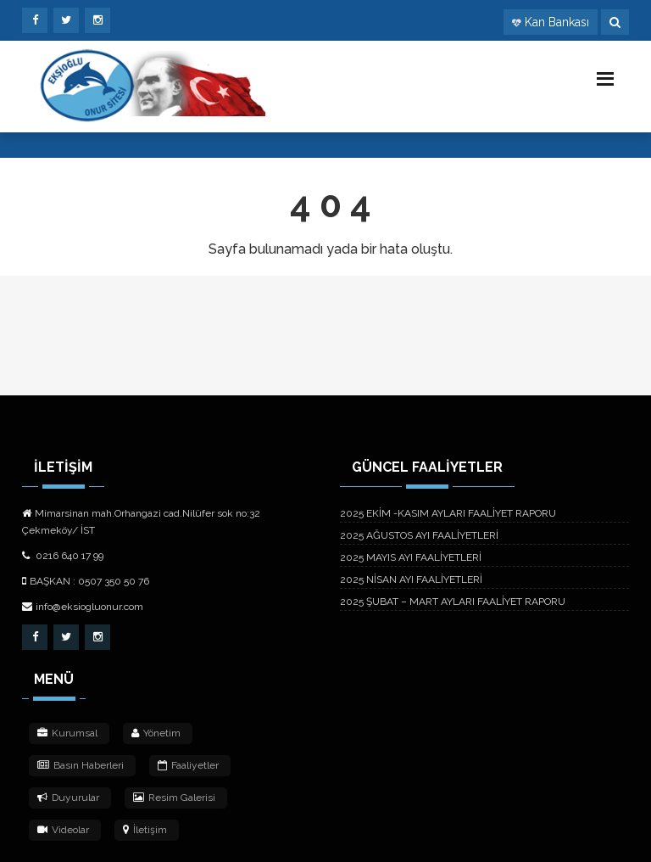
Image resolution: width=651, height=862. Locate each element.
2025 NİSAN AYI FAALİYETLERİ (411, 579)
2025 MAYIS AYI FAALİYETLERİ (410, 557)
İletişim (145, 830)
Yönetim (156, 733)
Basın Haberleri (80, 765)
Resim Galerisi (174, 797)
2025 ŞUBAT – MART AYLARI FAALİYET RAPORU (452, 601)
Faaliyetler (188, 765)
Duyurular (68, 797)
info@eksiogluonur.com (82, 607)
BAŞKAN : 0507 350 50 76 (85, 581)
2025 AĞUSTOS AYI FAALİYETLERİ (419, 535)
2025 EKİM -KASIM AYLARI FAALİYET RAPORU (448, 513)
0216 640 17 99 (62, 556)
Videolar (63, 830)
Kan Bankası (557, 22)
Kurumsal (67, 733)
